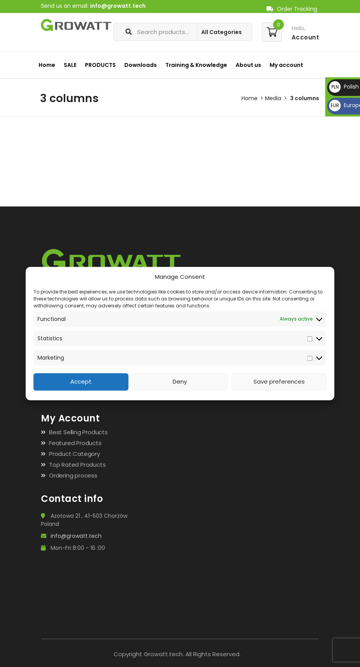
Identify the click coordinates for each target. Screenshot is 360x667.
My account (286, 65)
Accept (81, 382)
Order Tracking (292, 9)
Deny (180, 382)
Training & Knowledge (196, 65)
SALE (70, 65)
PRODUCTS (100, 65)
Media (273, 98)
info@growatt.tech (118, 6)
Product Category (74, 454)
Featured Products (75, 443)
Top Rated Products (77, 465)
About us (248, 65)
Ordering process (73, 475)
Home (47, 65)
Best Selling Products (78, 432)
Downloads (140, 65)
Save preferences (279, 382)
